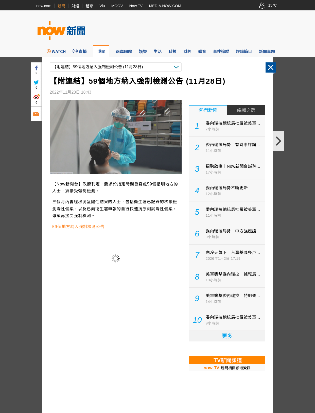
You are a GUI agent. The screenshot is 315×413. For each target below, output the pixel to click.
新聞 (61, 6)
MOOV (117, 6)
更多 (227, 336)
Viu (102, 6)
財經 (75, 6)
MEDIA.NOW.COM (165, 6)
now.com (43, 6)
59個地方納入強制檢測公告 (78, 227)
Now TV (136, 6)
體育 (89, 6)
